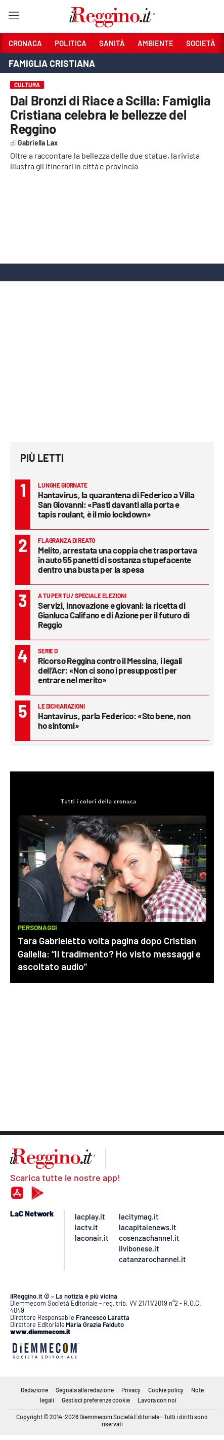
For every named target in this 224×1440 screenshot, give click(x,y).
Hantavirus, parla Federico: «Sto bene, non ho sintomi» (114, 720)
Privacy (131, 1389)
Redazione (34, 1389)
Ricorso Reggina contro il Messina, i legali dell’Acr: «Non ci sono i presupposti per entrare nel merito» (110, 670)
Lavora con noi (157, 1400)
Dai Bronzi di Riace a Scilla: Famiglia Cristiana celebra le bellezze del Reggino (110, 114)
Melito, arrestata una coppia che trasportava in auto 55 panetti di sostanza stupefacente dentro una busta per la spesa (117, 559)
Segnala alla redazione (85, 1389)
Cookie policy (166, 1389)
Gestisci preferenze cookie (96, 1400)
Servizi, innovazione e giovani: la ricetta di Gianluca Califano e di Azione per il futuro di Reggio (114, 615)
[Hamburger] (13, 17)
